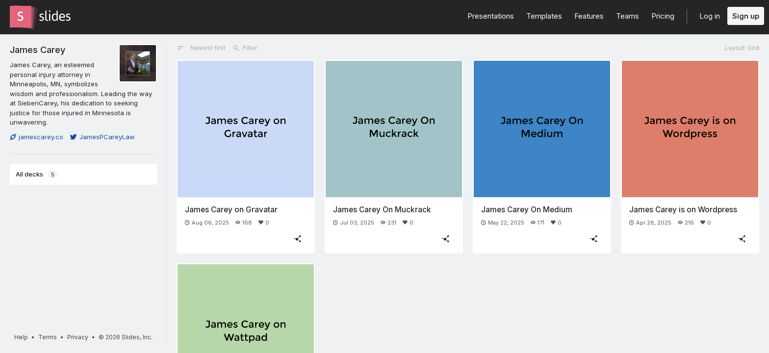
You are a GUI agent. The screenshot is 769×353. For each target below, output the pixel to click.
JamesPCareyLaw (102, 137)
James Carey (37, 49)
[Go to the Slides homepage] (20, 16)
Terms (47, 337)
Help (21, 337)
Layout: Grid (742, 47)
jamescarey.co (36, 137)
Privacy (77, 337)
